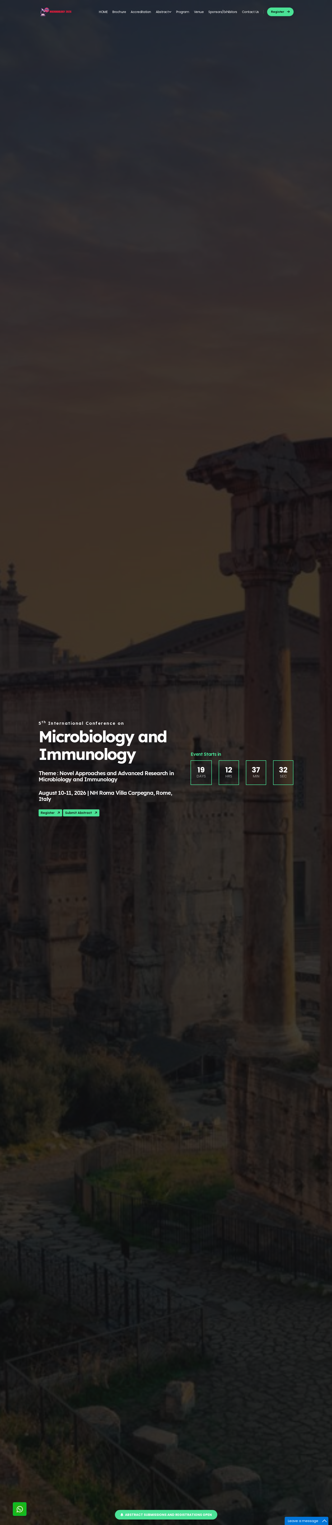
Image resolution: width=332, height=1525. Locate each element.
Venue (199, 12)
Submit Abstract (81, 813)
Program (182, 12)
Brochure (119, 12)
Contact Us (250, 12)
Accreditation (141, 12)
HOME (103, 12)
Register (51, 813)
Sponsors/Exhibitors (222, 12)
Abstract (163, 12)
